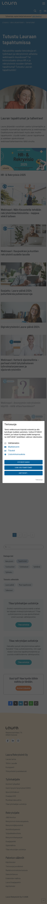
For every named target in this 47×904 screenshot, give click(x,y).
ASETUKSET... (23, 473)
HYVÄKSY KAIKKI (23, 462)
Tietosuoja (39, 480)
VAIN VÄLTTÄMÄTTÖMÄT (23, 467)
